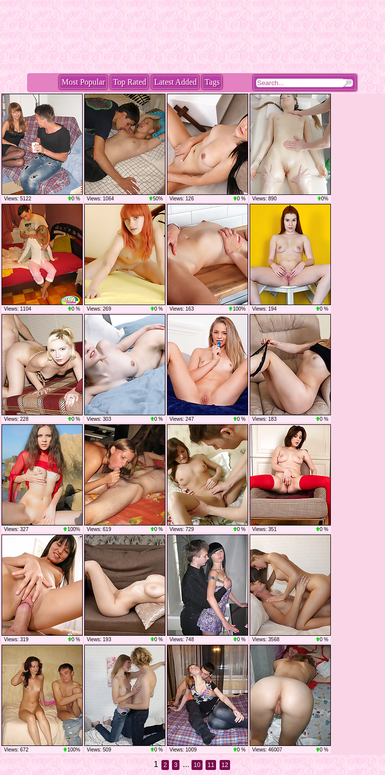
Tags (212, 82)
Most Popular (83, 82)
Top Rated (129, 82)
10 (197, 764)
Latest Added (175, 82)
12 (225, 764)
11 (211, 764)
